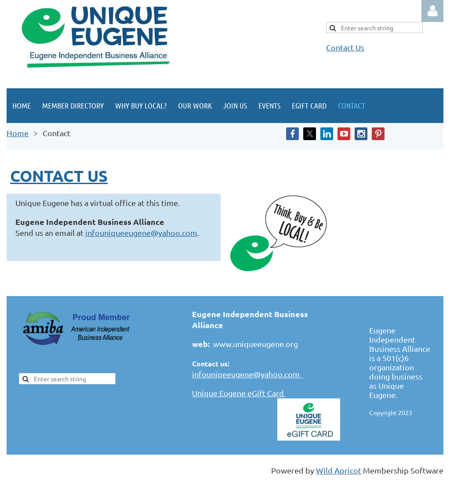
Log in (432, 11)
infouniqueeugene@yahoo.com (141, 232)
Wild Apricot (338, 470)
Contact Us (345, 47)
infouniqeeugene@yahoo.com (247, 374)
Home (18, 132)
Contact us (59, 175)
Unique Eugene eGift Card (239, 393)
